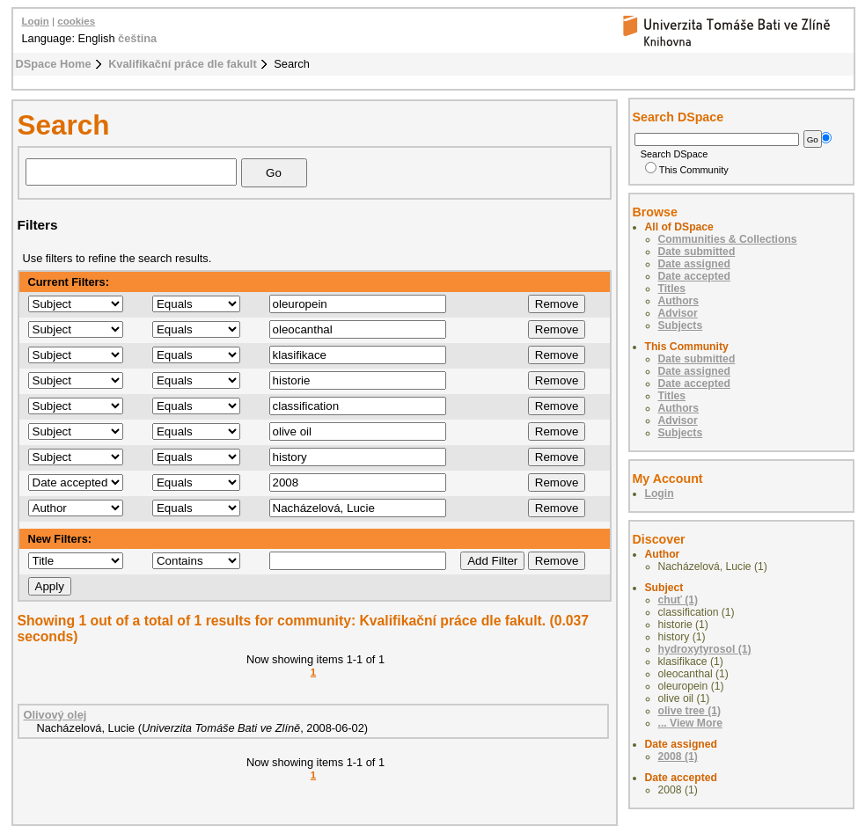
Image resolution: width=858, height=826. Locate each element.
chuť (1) (678, 600)
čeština (137, 38)
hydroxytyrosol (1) (705, 649)
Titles (672, 288)
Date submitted (697, 251)
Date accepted (694, 276)
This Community (687, 169)
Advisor (678, 313)
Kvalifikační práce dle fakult (182, 63)
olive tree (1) (690, 711)
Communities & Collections (727, 239)
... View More (690, 723)
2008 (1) (678, 756)
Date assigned (694, 264)
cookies (76, 21)
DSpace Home (54, 63)
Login (35, 21)
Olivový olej (55, 714)
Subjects (680, 325)
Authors (679, 301)
